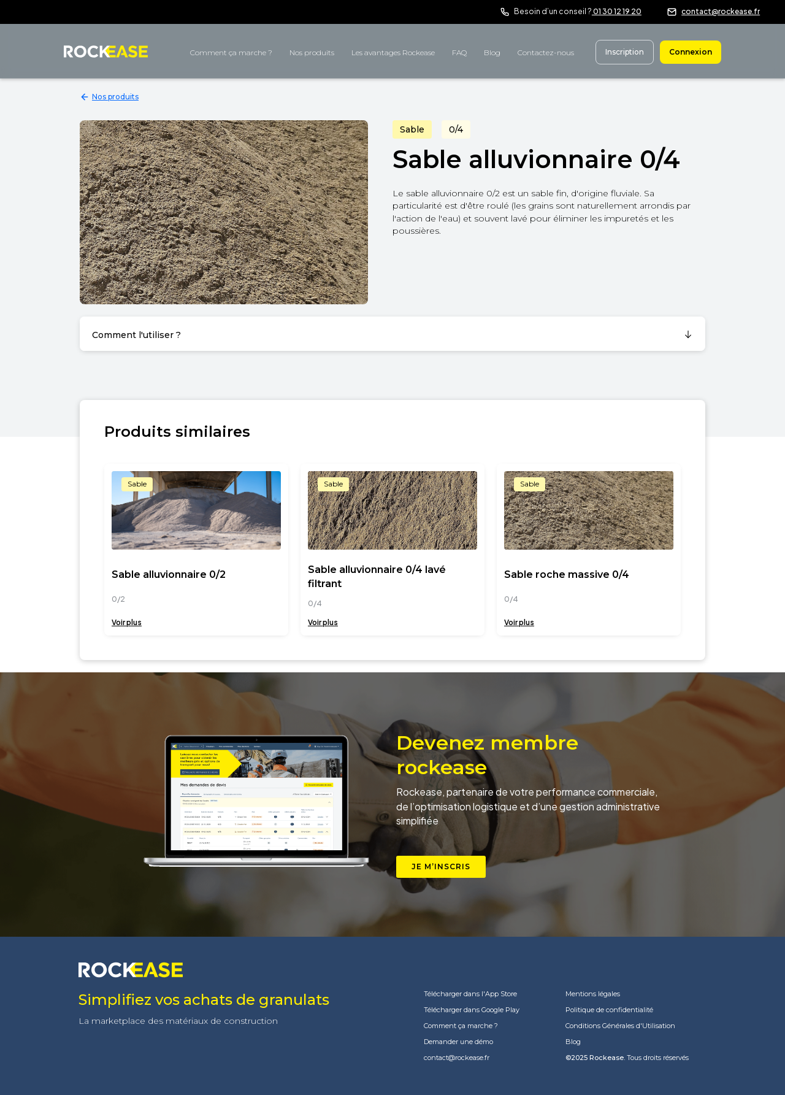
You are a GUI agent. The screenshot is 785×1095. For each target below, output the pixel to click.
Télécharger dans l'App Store (470, 994)
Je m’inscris (441, 866)
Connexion (690, 51)
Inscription (624, 51)
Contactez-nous (546, 52)
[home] (106, 50)
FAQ (459, 52)
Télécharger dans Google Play (471, 1010)
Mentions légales (592, 994)
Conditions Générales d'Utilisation (620, 1026)
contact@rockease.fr (720, 11)
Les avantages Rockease (393, 52)
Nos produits (311, 52)
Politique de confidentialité (609, 1010)
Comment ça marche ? (231, 52)
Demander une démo (458, 1042)
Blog (492, 52)
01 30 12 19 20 (616, 11)
